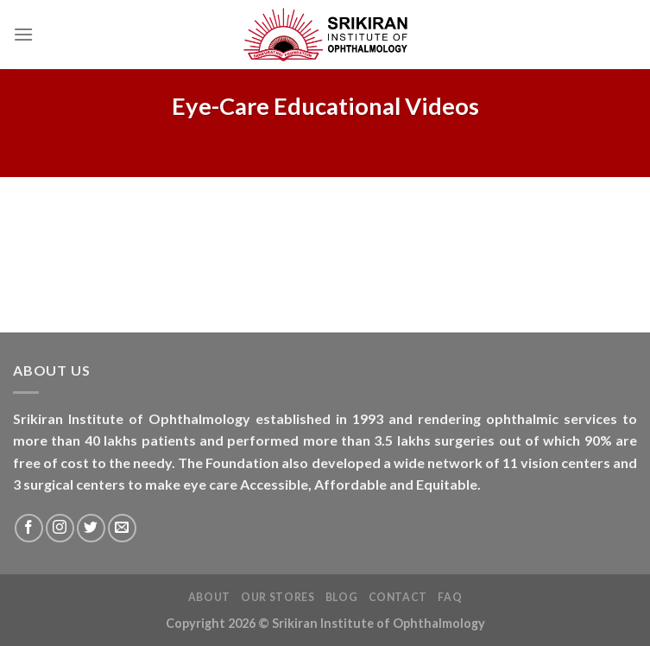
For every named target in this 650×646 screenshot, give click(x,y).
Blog (341, 597)
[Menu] (23, 34)
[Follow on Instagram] (60, 528)
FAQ (450, 597)
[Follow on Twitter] (91, 528)
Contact (398, 597)
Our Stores (277, 597)
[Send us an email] (122, 528)
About (209, 597)
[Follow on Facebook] (29, 528)
